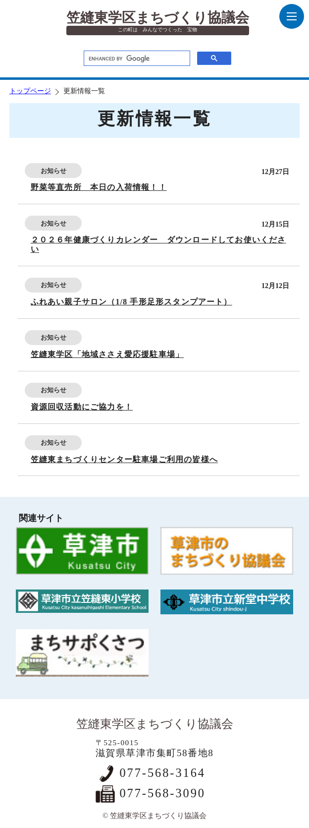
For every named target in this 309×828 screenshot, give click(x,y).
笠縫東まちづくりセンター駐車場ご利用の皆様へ (124, 459)
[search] (136, 59)
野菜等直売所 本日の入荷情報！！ (99, 187)
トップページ (30, 91)
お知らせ (53, 171)
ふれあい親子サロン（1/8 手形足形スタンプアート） (131, 301)
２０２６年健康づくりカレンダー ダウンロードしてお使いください (158, 244)
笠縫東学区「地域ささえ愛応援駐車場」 (107, 354)
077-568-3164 (162, 772)
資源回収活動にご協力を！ (82, 407)
